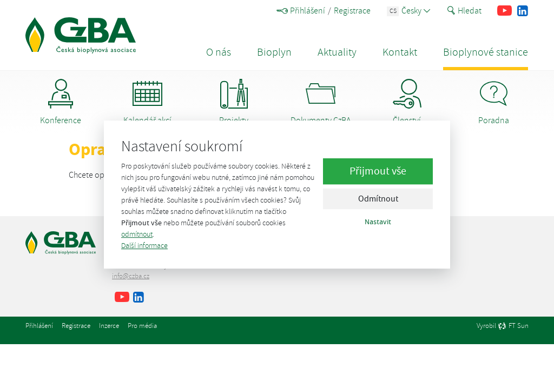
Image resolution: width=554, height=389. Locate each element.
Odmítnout (378, 199)
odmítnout (137, 234)
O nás (218, 52)
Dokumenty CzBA (321, 102)
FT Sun (513, 326)
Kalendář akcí (147, 102)
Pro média (142, 325)
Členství (407, 102)
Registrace (352, 10)
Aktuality (337, 52)
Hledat (464, 10)
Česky (409, 10)
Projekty (234, 102)
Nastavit (378, 222)
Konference (60, 102)
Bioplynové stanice (485, 52)
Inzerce (109, 325)
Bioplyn (274, 52)
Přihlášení (300, 10)
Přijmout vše (377, 171)
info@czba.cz (130, 276)
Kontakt (399, 52)
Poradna (493, 102)
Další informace (144, 245)
